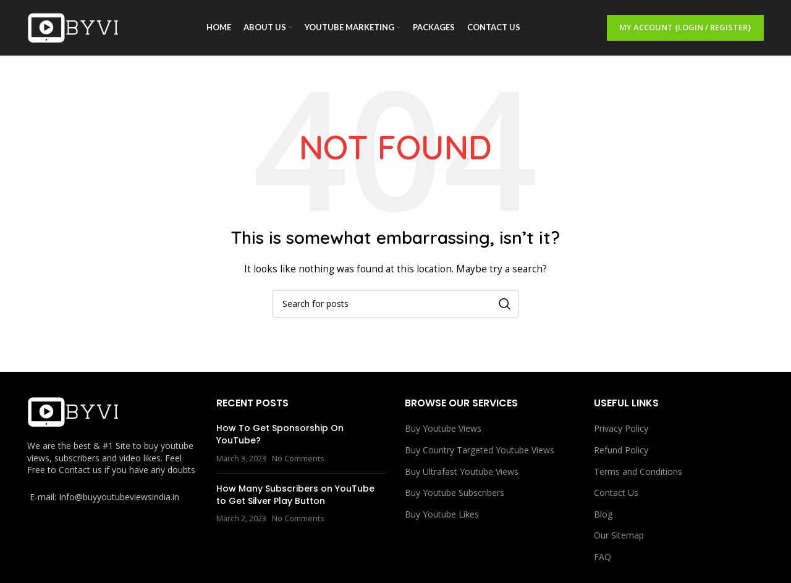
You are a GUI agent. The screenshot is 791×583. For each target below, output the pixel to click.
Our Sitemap (619, 535)
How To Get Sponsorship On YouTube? (280, 434)
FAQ (602, 557)
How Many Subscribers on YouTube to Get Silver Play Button (295, 494)
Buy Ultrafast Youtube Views (461, 471)
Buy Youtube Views (443, 428)
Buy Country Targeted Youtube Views (479, 450)
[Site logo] (73, 27)
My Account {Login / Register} (685, 27)
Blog (603, 514)
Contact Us (616, 492)
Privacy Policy (621, 428)
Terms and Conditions (638, 471)
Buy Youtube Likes (442, 514)
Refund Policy (621, 450)
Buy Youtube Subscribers (454, 492)
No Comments (298, 458)
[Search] (395, 304)
